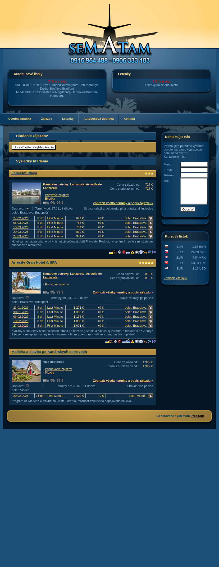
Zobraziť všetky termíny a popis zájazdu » (123, 203)
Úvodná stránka (19, 118)
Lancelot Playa (24, 173)
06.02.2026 (20, 316)
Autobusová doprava (98, 118)
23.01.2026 (20, 307)
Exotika (50, 198)
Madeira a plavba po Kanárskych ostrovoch (49, 352)
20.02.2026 (20, 396)
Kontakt (129, 118)
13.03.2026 (20, 227)
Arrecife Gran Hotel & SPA (34, 262)
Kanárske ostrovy (55, 184)
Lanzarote (77, 184)
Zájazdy (46, 118)
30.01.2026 (20, 312)
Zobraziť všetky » (175, 283)
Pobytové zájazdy (57, 195)
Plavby (49, 372)
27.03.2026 (20, 236)
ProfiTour (197, 416)
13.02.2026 (20, 321)
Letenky (67, 118)
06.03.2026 (20, 222)
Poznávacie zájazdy (58, 369)
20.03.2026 (20, 231)
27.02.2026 (20, 218)
